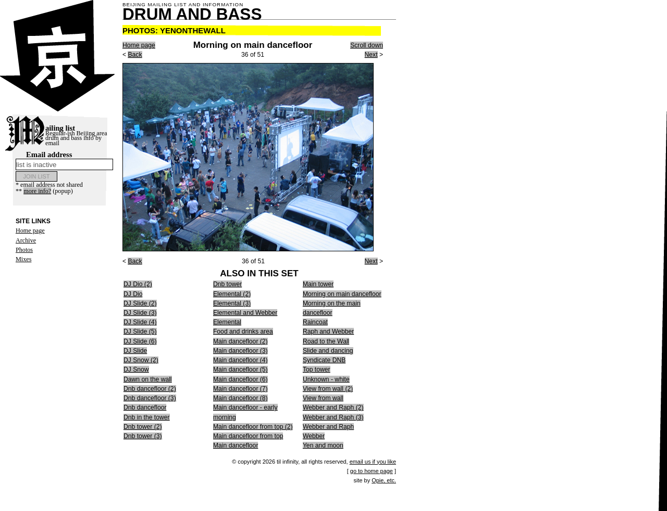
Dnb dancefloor (144, 407)
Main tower (318, 284)
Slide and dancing (328, 350)
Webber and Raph (328, 426)
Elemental (227, 322)
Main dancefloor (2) (240, 341)
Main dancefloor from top (248, 436)
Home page (30, 230)
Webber (314, 436)
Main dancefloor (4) (240, 360)
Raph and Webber (328, 331)
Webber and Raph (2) (333, 407)
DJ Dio (132, 294)
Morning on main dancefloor (342, 294)
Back (135, 54)
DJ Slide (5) (140, 331)
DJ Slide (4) (140, 322)
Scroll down (366, 45)
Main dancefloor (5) (240, 369)
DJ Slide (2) (140, 303)
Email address (64, 160)
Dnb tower (227, 284)
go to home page (371, 471)
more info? (37, 191)
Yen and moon (323, 445)
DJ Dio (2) (137, 284)
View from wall (323, 398)
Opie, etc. (384, 480)
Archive (26, 240)
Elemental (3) (232, 303)
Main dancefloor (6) (240, 379)
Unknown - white (326, 379)
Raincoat (315, 322)
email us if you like (373, 461)
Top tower (316, 369)
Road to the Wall (326, 341)
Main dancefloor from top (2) (253, 426)
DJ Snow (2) (140, 360)
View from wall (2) (328, 388)
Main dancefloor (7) (240, 388)
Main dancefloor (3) (240, 350)
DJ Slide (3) (140, 312)
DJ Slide (135, 350)
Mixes (23, 259)
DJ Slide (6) (140, 341)
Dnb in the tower (146, 417)
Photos (24, 249)
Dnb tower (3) (142, 436)
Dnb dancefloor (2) (149, 388)
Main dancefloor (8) (240, 398)
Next (371, 54)
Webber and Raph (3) (333, 417)
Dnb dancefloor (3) (149, 398)
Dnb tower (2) (142, 426)
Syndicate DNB (324, 360)
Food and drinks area (243, 331)
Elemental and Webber (245, 312)
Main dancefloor (235, 445)
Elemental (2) (232, 294)
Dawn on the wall (147, 379)
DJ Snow (136, 369)
